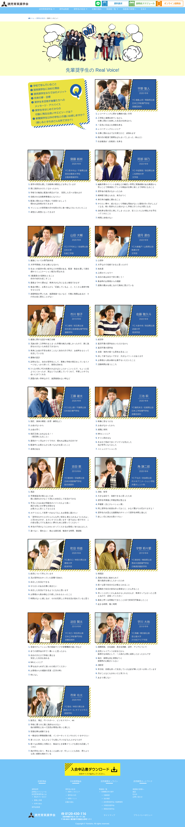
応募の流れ (96, 9)
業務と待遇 (38, 800)
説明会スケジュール (39, 792)
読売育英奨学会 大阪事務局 (113, 802)
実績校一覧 (103, 789)
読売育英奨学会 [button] (47, 9)
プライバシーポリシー (143, 815)
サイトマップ (109, 815)
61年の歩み (38, 803)
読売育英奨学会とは (39, 794)
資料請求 (35, 789)
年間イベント (72, 798)
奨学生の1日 (72, 795)
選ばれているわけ (40, 797)
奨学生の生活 (70, 789)
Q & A (143, 9)
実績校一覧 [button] (112, 9)
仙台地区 (107, 798)
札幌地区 (107, 795)
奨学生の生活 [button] (80, 9)
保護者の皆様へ (129, 9)
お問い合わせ (138, 797)
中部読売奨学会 (109, 805)
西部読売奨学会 (109, 809)
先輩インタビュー (74, 792)
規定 (134, 792)
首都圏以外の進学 (107, 792)
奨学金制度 (64, 9)
